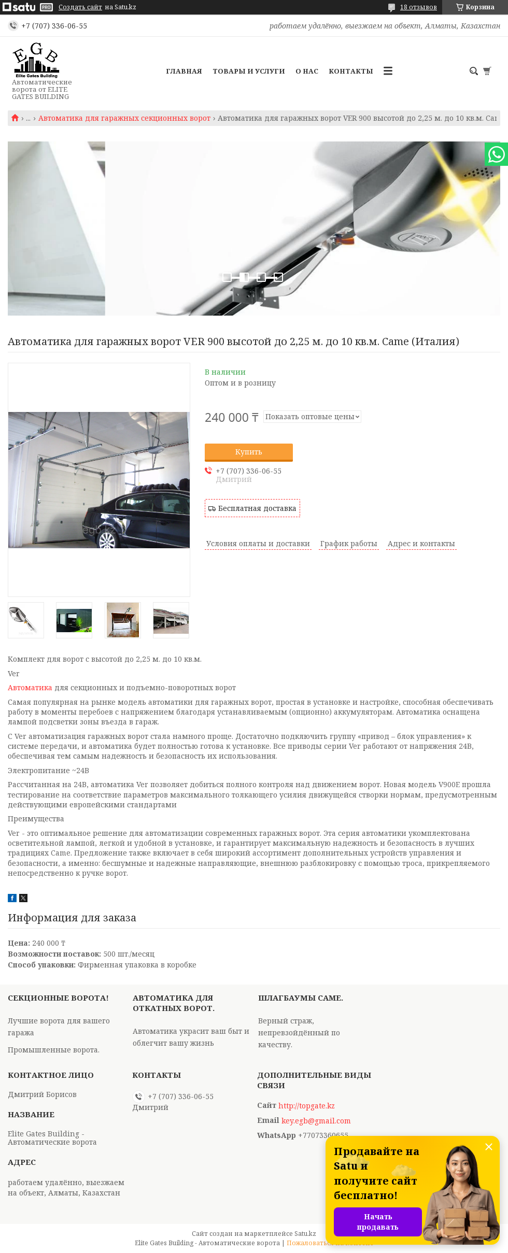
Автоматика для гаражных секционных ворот (124, 118)
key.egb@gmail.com (316, 1121)
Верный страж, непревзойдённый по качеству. (299, 1032)
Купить (248, 452)
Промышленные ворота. (54, 1050)
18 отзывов (418, 7)
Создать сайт (80, 7)
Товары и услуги (249, 71)
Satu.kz (305, 1233)
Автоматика (30, 687)
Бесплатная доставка (257, 508)
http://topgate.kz (306, 1105)
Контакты (351, 71)
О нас (306, 71)
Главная (184, 71)
